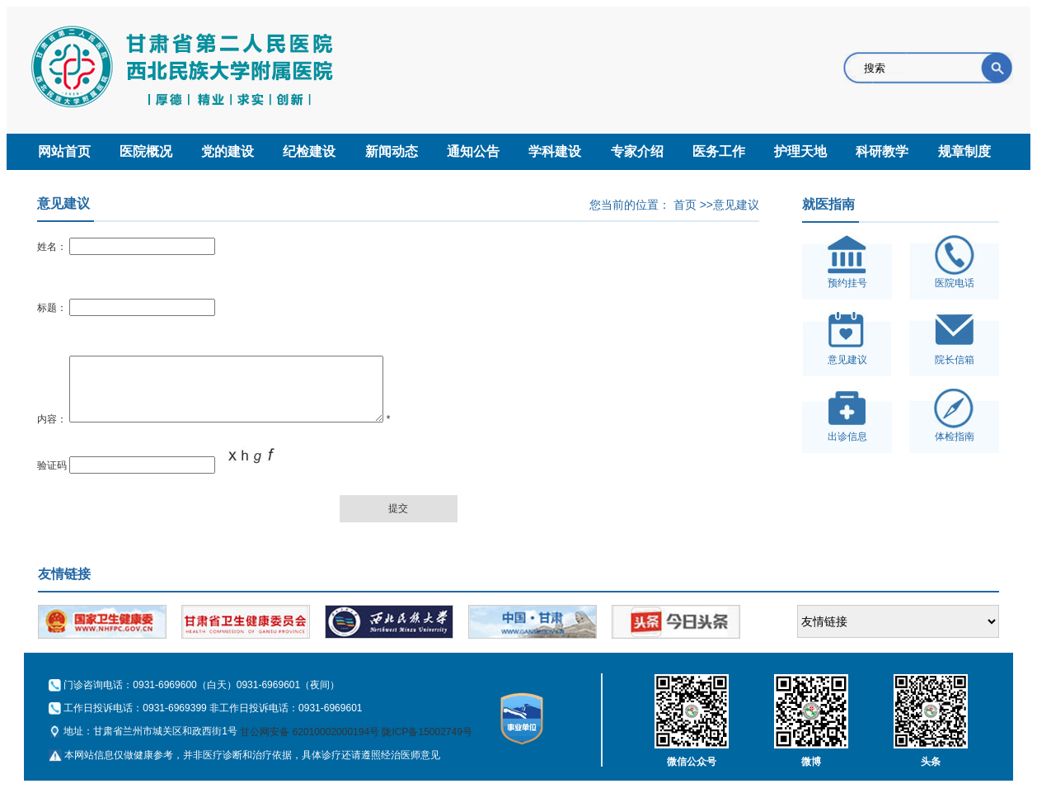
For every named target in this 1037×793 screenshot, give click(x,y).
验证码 (52, 478)
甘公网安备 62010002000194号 (309, 744)
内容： (52, 431)
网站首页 (64, 151)
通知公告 (473, 151)
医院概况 (146, 151)
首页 (685, 204)
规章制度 (964, 151)
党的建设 (227, 151)
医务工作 (718, 151)
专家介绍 (637, 151)
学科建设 (554, 151)
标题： (52, 308)
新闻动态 (391, 151)
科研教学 (882, 151)
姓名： (52, 247)
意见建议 (736, 204)
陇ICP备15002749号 (427, 744)
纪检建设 (309, 151)
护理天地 (800, 151)
